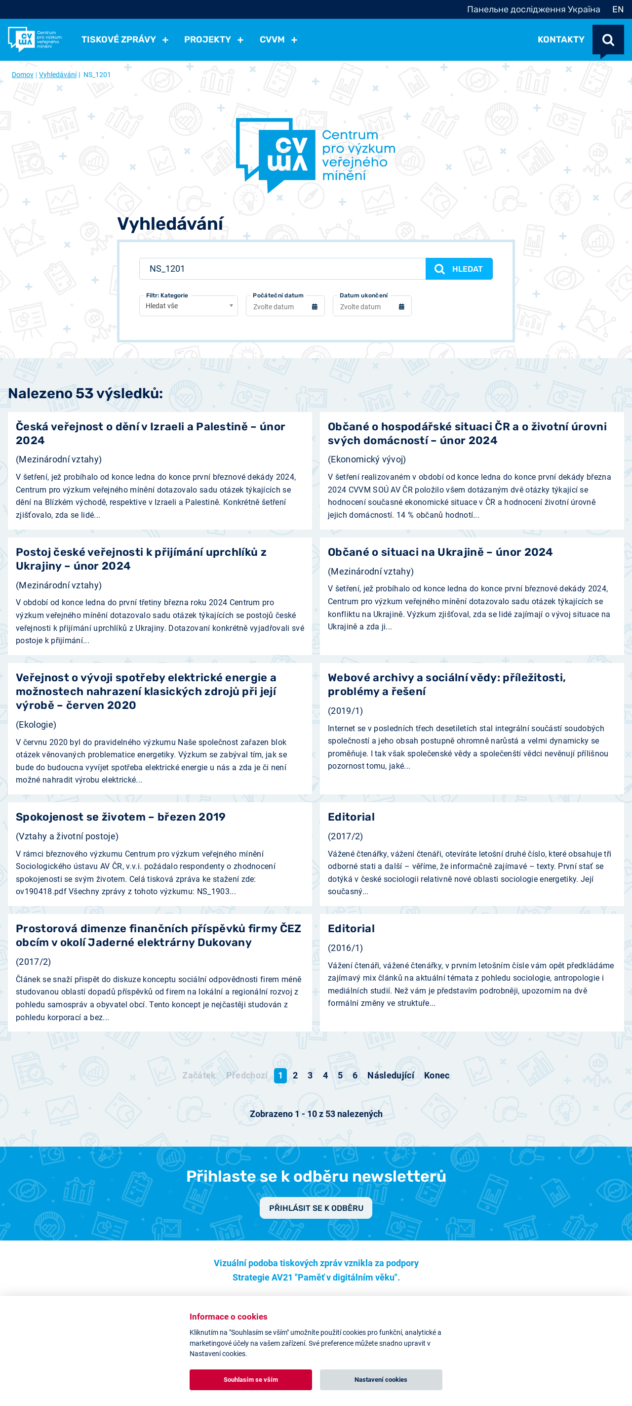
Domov (23, 75)
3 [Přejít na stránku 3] (310, 1077)
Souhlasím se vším (251, 1379)
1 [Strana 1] (280, 1077)
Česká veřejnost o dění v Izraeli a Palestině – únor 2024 (150, 435)
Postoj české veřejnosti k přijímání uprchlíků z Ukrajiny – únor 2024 (141, 560)
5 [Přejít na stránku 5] (340, 1077)
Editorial (351, 818)
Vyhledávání (58, 75)
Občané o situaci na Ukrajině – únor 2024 (440, 553)
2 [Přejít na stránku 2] (295, 1077)
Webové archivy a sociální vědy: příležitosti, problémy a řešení (447, 686)
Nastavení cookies (381, 1379)
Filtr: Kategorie (167, 296)
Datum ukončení (364, 296)
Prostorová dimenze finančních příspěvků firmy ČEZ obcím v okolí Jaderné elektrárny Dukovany (159, 937)
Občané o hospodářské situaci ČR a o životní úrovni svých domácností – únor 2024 (467, 435)
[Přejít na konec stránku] (437, 1077)
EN (618, 9)
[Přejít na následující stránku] (390, 1077)
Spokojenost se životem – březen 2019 (121, 818)
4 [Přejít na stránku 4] (325, 1077)
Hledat (457, 269)
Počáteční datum (278, 296)
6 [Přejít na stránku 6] (355, 1077)
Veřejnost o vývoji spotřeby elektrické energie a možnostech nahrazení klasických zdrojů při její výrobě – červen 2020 (146, 693)
